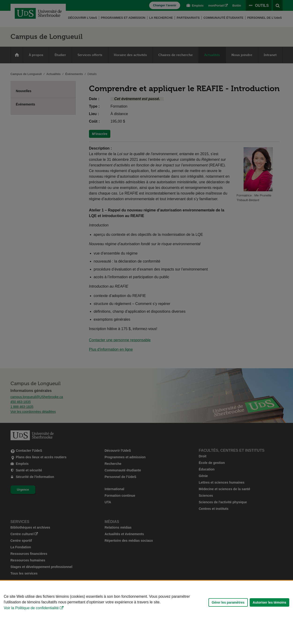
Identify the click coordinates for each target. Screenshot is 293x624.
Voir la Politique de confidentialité (31, 608)
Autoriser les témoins (269, 602)
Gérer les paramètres (228, 602)
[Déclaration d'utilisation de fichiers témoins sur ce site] (146, 602)
